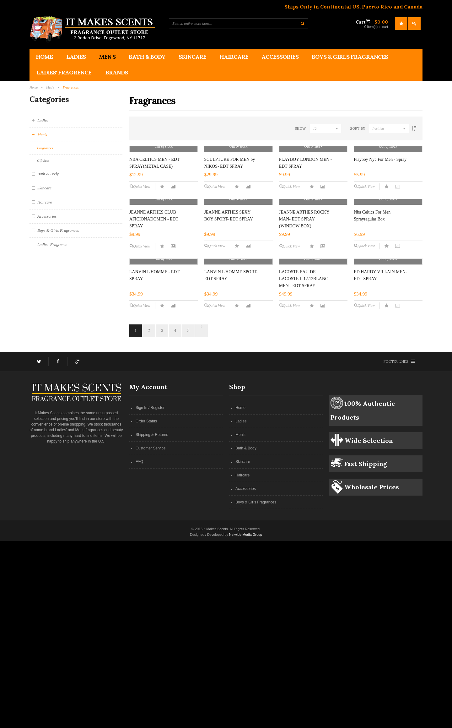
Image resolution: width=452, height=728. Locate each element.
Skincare (242, 648)
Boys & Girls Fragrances (255, 689)
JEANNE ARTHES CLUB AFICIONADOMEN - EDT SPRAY (153, 343)
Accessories (245, 675)
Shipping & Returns (152, 621)
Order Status (146, 608)
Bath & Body (245, 635)
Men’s (240, 621)
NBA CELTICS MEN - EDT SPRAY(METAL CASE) (154, 225)
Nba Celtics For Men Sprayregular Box (371, 340)
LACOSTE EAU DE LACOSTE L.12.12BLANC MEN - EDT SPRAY (303, 459)
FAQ (139, 648)
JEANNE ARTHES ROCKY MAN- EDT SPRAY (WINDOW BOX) (304, 343)
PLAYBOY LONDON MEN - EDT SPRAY (305, 225)
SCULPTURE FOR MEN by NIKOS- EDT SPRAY (229, 225)
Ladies (240, 608)
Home (240, 594)
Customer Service (150, 635)
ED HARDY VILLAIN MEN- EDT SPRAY (380, 462)
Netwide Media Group (245, 721)
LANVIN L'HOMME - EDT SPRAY (154, 462)
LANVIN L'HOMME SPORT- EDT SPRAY (230, 462)
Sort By (357, 128)
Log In (414, 23)
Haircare (242, 662)
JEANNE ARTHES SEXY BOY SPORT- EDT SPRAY (228, 340)
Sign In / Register (150, 594)
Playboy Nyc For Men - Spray (379, 222)
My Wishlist (401, 23)
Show (299, 128)
